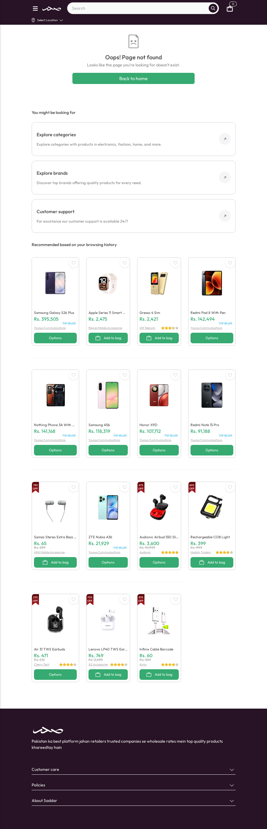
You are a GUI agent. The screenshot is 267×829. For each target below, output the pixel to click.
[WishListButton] (73, 262)
